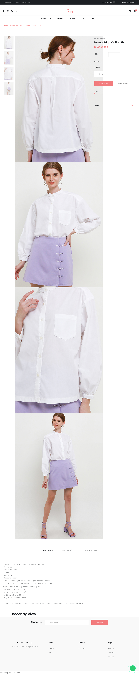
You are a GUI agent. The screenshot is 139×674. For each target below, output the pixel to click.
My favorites (107, 2)
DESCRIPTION (47, 550)
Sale (83, 19)
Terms (110, 652)
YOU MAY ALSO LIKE (89, 550)
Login (124, 2)
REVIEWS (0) (67, 550)
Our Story (53, 648)
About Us (94, 19)
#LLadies (73, 19)
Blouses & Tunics (16, 25)
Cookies (111, 657)
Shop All (61, 19)
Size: (96, 54)
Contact (82, 648)
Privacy (111, 648)
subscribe (99, 622)
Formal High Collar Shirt (32, 25)
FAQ (50, 652)
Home (6, 25)
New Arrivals (47, 19)
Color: (97, 61)
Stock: (97, 67)
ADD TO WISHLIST (123, 83)
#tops (96, 94)
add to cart (103, 83)
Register (132, 2)
